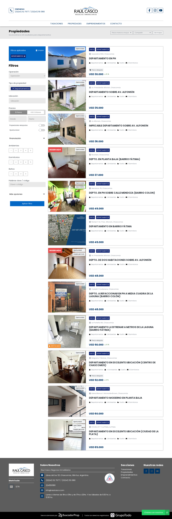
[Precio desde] (17, 119)
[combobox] (27, 88)
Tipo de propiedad (17, 83)
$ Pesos (18, 112)
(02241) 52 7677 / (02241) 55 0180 (30, 11)
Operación (14, 71)
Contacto (116, 23)
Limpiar (40, 50)
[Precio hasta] (36, 119)
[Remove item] (13, 88)
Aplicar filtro (27, 203)
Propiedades (74, 23)
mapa (158, 33)
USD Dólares (36, 112)
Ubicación (13, 96)
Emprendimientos (96, 23)
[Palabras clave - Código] (27, 184)
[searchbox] (32, 89)
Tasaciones (56, 23)
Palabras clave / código (19, 180)
